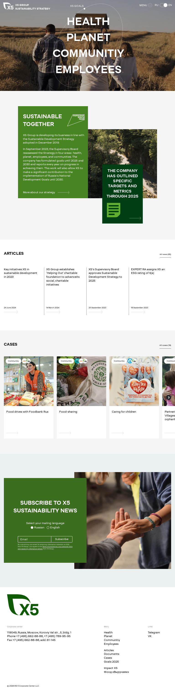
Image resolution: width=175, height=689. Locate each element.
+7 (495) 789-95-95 (57, 636)
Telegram (154, 632)
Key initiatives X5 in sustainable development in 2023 (20, 272)
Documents (111, 654)
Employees (111, 643)
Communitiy (112, 640)
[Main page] (23, 604)
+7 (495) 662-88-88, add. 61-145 (34, 640)
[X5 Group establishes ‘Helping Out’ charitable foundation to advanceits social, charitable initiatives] (63, 312)
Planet (108, 636)
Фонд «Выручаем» (116, 672)
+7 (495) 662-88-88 (29, 636)
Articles (109, 650)
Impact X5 (111, 668)
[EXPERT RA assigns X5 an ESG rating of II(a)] (148, 312)
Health (108, 632)
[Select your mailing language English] (53, 528)
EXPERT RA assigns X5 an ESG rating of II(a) (148, 271)
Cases (108, 657)
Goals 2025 (111, 661)
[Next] (168, 397)
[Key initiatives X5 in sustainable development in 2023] (21, 312)
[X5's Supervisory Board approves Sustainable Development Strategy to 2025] (106, 312)
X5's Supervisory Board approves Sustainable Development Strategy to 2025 (105, 274)
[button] (162, 6)
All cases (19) (165, 345)
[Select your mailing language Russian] (37, 528)
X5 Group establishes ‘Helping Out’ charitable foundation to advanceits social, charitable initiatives (63, 276)
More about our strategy (46, 192)
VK (150, 636)
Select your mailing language (45, 523)
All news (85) (165, 254)
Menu (145, 6)
